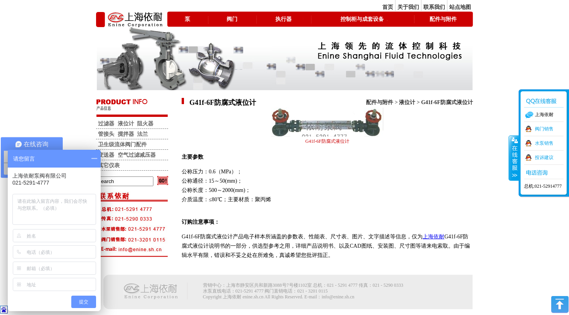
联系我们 (434, 7)
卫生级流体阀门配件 (122, 144)
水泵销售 (544, 143)
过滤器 (106, 124)
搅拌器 (126, 134)
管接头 (106, 134)
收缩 (514, 158)
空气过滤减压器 (137, 155)
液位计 (407, 102)
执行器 (283, 19)
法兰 (142, 134)
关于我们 (408, 7)
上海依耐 (433, 237)
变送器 (106, 155)
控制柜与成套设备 (362, 19)
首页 (387, 7)
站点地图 (460, 7)
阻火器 (145, 124)
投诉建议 (544, 157)
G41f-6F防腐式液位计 (447, 102)
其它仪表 (109, 165)
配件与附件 (443, 19)
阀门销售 (544, 129)
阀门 (232, 19)
